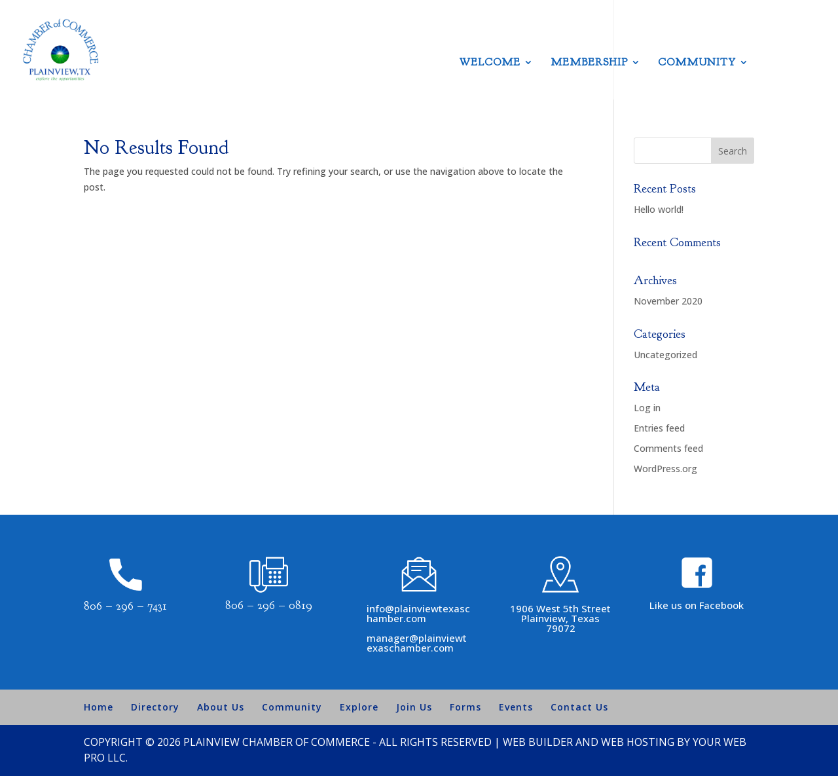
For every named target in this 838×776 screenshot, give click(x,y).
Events (516, 707)
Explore (359, 707)
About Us (220, 707)
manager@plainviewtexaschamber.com (417, 642)
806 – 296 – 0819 (268, 605)
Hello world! (658, 209)
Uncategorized (665, 354)
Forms (465, 707)
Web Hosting (637, 742)
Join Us (414, 707)
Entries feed (659, 428)
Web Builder (538, 742)
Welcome (490, 63)
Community (697, 63)
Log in (647, 407)
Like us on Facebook (696, 605)
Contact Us (579, 707)
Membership (589, 63)
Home (98, 707)
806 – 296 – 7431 (125, 606)
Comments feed (668, 448)
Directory (155, 707)
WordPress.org (665, 468)
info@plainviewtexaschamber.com (418, 613)
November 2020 (668, 301)
